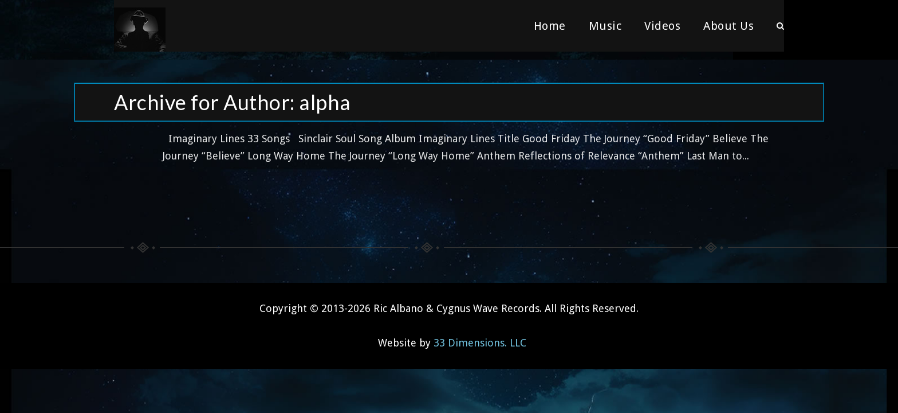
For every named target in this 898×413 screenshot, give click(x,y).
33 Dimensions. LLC (480, 335)
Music (605, 26)
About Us (728, 26)
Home (550, 26)
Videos (662, 26)
